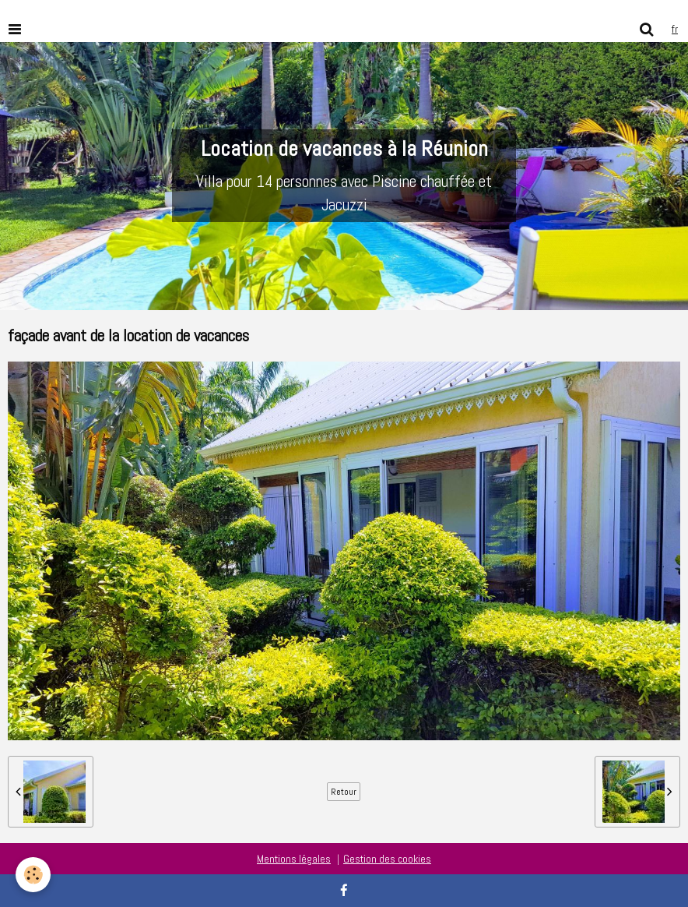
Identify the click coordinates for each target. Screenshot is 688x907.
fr (675, 29)
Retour (343, 791)
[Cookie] (33, 874)
